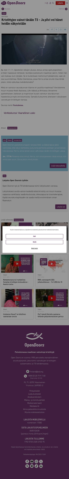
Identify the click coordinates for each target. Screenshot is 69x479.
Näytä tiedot (34, 248)
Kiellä (34, 242)
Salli (34, 236)
